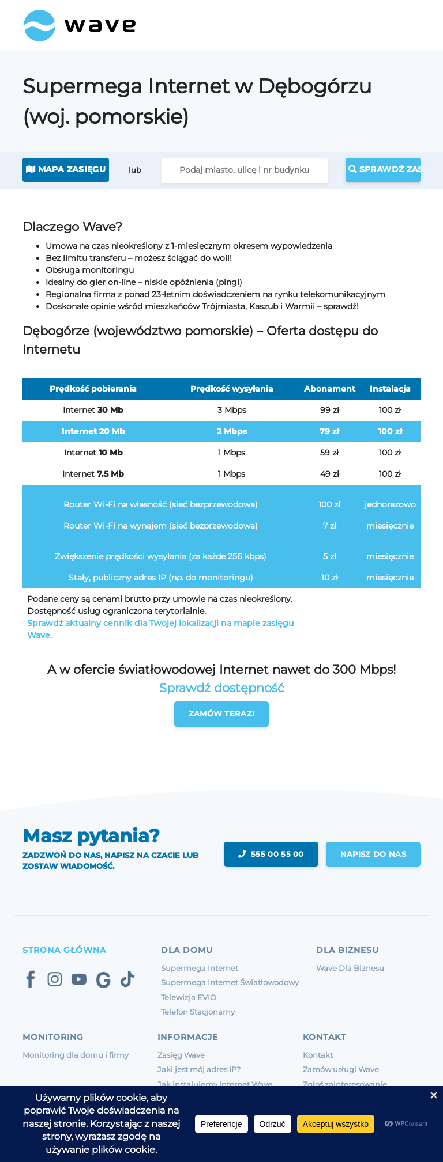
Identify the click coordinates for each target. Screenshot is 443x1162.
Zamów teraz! (222, 713)
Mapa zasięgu (66, 169)
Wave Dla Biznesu (350, 968)
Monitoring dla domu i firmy (75, 1055)
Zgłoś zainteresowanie (345, 1084)
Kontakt (318, 1055)
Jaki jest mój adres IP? (199, 1069)
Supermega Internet (199, 968)
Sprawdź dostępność (221, 688)
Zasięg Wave (181, 1055)
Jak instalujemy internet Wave (214, 1084)
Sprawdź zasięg (384, 169)
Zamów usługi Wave (341, 1069)
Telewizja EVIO (188, 997)
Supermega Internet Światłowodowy (230, 982)
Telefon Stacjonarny (198, 1011)
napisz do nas (373, 854)
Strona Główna (64, 950)
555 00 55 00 (271, 854)
